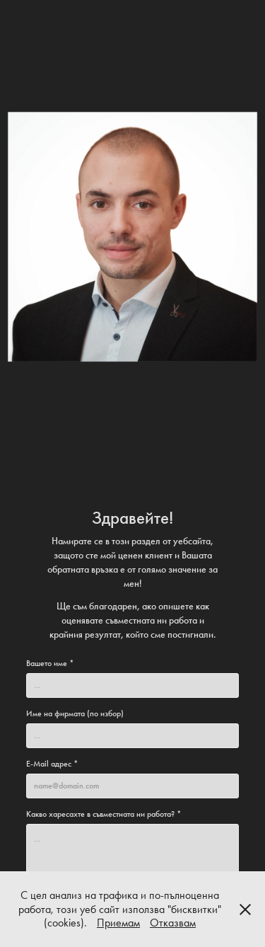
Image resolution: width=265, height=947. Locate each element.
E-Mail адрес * (52, 764)
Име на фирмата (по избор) (75, 713)
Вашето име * (50, 663)
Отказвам (173, 922)
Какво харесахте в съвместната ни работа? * (104, 814)
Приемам (118, 922)
